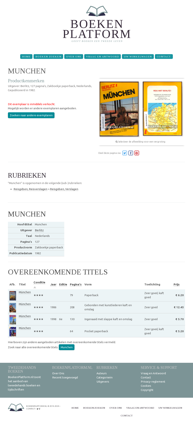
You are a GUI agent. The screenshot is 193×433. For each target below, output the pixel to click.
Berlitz (39, 230)
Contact (164, 56)
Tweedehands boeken (22, 369)
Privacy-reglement (153, 381)
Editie (63, 284)
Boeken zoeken (48, 56)
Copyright (147, 389)
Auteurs (101, 373)
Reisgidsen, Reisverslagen (30, 189)
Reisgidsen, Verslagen (64, 189)
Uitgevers (102, 381)
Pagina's (76, 284)
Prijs (177, 284)
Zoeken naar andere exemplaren (31, 115)
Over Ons (73, 56)
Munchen (67, 347)
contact (30, 409)
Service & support (159, 367)
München (25, 292)
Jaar (53, 284)
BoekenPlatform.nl (72, 367)
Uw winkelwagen (138, 56)
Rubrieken (106, 367)
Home (26, 56)
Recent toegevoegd (65, 377)
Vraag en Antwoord (102, 56)
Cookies (146, 385)
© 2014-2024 (53, 406)
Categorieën (104, 377)
